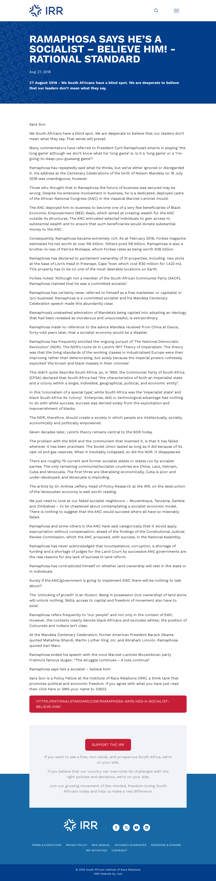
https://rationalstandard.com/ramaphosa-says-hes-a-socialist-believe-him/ (102, 704)
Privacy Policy (76, 845)
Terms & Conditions (46, 845)
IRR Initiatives (96, 850)
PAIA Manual (101, 845)
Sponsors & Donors (166, 845)
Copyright (119, 850)
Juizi (119, 873)
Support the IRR (108, 745)
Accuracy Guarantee (130, 845)
